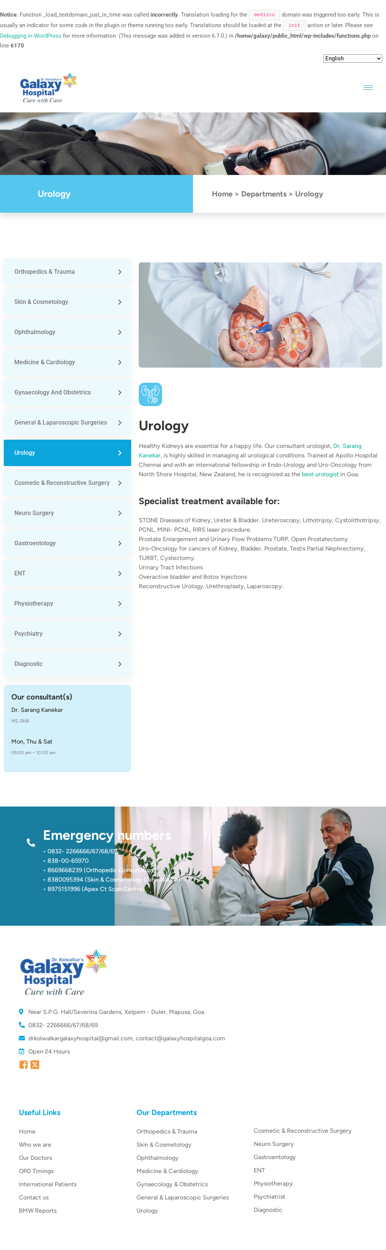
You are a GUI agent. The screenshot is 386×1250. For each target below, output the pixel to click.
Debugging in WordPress (30, 35)
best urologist (320, 474)
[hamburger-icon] (368, 87)
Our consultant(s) (41, 696)
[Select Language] (352, 58)
